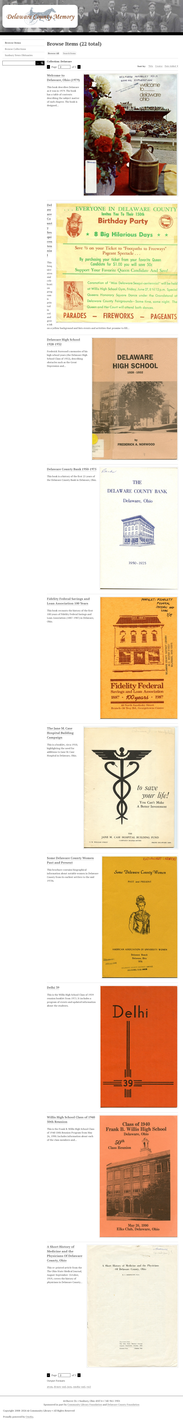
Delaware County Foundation (123, 1404)
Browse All (53, 53)
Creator (159, 66)
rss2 (88, 1386)
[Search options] (37, 63)
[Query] (23, 63)
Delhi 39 (53, 987)
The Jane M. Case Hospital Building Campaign (60, 733)
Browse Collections (15, 49)
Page (60, 67)
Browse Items (13, 42)
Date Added (171, 66)
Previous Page (48, 67)
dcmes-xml (60, 1386)
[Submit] (42, 63)
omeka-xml (79, 1386)
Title (150, 66)
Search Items (69, 53)
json (69, 1386)
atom (50, 1386)
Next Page (79, 67)
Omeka (29, 1416)
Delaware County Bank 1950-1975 (71, 469)
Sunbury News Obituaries (19, 55)
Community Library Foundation (84, 1404)
